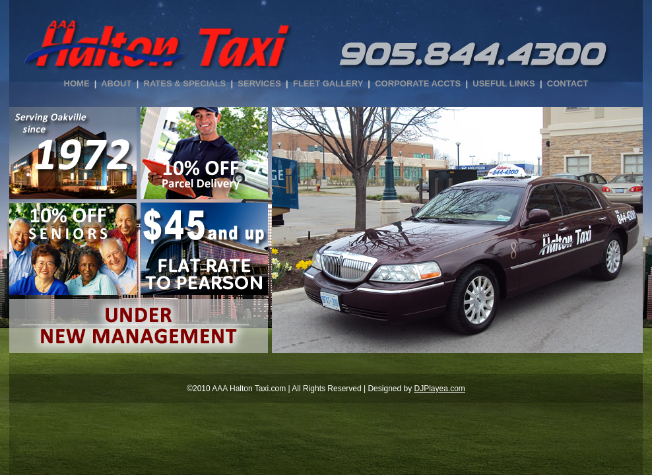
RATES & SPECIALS (185, 83)
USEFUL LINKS (504, 83)
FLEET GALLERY (328, 83)
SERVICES (259, 83)
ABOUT (116, 83)
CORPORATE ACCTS (418, 83)
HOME (77, 83)
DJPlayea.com (439, 388)
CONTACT (568, 83)
